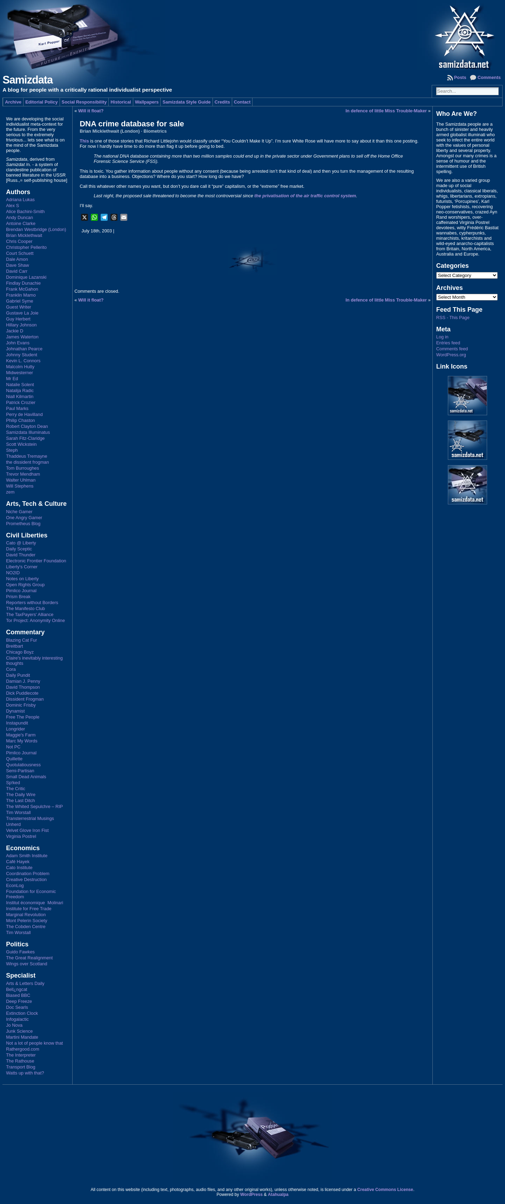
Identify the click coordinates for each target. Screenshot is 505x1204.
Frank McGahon (22, 289)
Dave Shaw (17, 265)
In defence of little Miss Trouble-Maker (386, 110)
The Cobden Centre (25, 926)
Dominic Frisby (21, 705)
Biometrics (155, 131)
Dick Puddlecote (22, 693)
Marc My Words (21, 740)
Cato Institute (19, 867)
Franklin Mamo (21, 295)
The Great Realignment (29, 957)
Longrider (15, 729)
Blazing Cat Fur (21, 640)
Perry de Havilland (24, 414)
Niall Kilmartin (19, 396)
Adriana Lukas (20, 199)
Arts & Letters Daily (25, 983)
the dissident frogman (27, 462)
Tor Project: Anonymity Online (35, 620)
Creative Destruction (26, 879)
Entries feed (448, 342)
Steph (12, 450)
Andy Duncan (19, 217)
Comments (489, 77)
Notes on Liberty (22, 578)
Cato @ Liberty (21, 542)
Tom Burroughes (22, 468)
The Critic (15, 788)
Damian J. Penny (23, 681)
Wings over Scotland (26, 963)
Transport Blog (20, 1067)
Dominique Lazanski (26, 277)
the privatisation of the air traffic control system (305, 195)
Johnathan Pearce (24, 348)
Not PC (13, 746)
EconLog (15, 885)
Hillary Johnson (21, 325)
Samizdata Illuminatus (28, 432)
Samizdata (27, 80)
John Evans (17, 342)
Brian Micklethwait (24, 235)
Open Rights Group (25, 584)
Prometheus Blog (23, 523)
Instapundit (17, 723)
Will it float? (90, 110)
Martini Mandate (22, 1037)
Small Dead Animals (26, 776)
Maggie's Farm (20, 734)
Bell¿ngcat (16, 989)
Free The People (22, 717)
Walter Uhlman (20, 480)
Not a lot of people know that (34, 1043)
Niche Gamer (19, 511)
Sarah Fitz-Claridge (25, 438)
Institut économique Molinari (34, 902)
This (84, 141)
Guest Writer (18, 307)
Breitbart (14, 646)
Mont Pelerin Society (26, 920)
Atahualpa (278, 1194)
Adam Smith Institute (26, 855)
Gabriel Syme (19, 301)
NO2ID (13, 572)
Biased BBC (18, 995)
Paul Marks (17, 408)
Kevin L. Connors (23, 360)
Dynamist (15, 711)
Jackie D (14, 330)
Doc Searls (17, 1007)
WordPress (251, 1194)
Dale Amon (17, 259)
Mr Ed (12, 378)
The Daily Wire (20, 794)
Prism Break (18, 596)
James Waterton (22, 336)
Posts (460, 77)
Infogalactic (17, 1019)
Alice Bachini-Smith (25, 211)
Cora (11, 669)
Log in (442, 336)
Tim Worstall (18, 812)
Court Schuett (19, 253)
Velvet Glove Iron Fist (27, 830)
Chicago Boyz (20, 652)
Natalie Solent (20, 384)
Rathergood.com (22, 1049)
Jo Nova (14, 1025)
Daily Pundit (18, 675)
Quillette (14, 758)
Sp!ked (13, 782)
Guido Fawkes (20, 951)
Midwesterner (19, 372)
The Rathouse (20, 1061)
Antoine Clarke (20, 223)
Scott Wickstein (21, 444)
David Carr (16, 271)
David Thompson (23, 687)
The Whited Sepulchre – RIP (34, 806)
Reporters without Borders (32, 602)
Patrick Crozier (20, 402)
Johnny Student (21, 354)
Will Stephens (19, 486)
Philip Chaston (20, 420)
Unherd (13, 824)
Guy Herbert (18, 319)
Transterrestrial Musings (30, 818)
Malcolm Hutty (20, 366)
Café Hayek (17, 861)
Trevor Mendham (23, 474)
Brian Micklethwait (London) (110, 131)
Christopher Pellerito (26, 247)
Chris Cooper (19, 241)
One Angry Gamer (24, 517)
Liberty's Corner (22, 566)
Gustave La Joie (22, 313)
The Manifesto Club (25, 608)
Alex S (12, 205)
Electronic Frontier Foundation (36, 560)
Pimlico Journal (21, 590)
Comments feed (452, 348)
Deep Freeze (19, 1001)
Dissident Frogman (24, 699)
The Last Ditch (20, 800)
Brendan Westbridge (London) (36, 229)
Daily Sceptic (19, 548)
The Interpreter (21, 1055)
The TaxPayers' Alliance (29, 614)
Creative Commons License (385, 1189)
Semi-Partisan (20, 770)
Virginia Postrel (21, 836)
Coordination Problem (27, 873)
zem (10, 492)
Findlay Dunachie (23, 283)
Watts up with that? (25, 1073)
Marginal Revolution (26, 914)
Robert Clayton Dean (27, 426)
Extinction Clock (22, 1013)
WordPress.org (451, 354)
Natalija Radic (20, 390)
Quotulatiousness (23, 764)
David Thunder (20, 554)
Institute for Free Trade (28, 908)
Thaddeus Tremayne (26, 456)
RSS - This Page (453, 317)
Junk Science (19, 1031)
